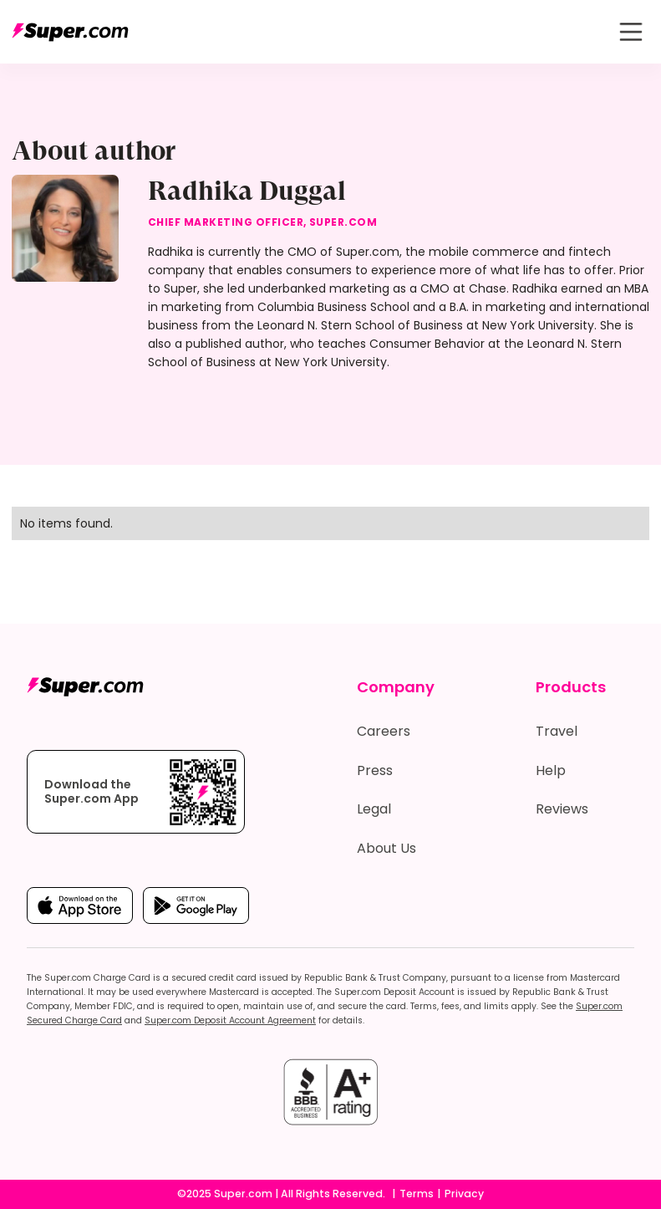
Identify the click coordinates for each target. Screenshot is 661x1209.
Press (375, 770)
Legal (374, 809)
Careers (383, 731)
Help (551, 770)
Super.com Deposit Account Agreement (230, 1020)
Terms (416, 1193)
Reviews (562, 809)
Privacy (464, 1193)
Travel (556, 731)
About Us (386, 848)
